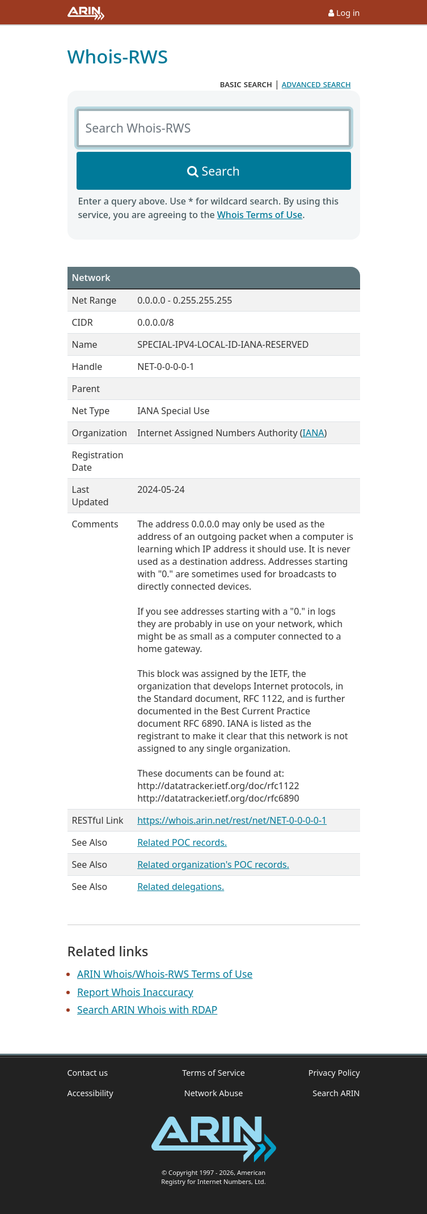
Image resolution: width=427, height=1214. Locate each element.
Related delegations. (180, 886)
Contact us (87, 1072)
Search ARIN (336, 1093)
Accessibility (90, 1093)
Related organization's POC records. (213, 864)
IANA (313, 433)
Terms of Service (213, 1072)
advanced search (316, 84)
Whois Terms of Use (259, 214)
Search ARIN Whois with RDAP (147, 1009)
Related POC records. (182, 842)
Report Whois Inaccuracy (135, 992)
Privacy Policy (334, 1072)
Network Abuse (213, 1093)
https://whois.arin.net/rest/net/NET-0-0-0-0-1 (232, 820)
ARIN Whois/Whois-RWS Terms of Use (164, 974)
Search (221, 171)
